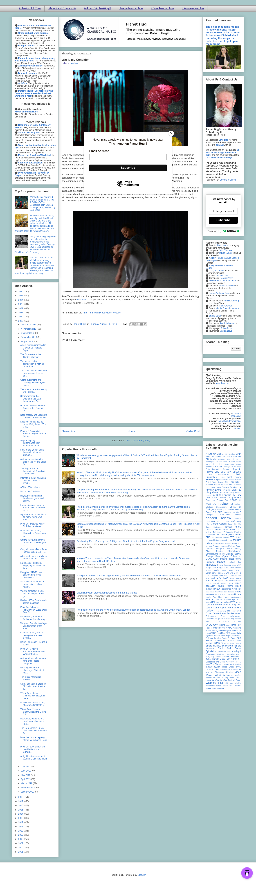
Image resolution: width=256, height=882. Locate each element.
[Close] (171, 133)
